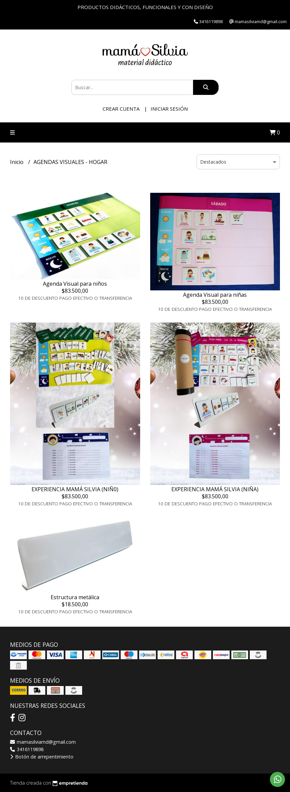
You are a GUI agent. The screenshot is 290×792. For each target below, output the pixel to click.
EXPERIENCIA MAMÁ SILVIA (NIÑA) (214, 489)
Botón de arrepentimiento (41, 756)
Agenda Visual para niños (75, 283)
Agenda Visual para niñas (215, 294)
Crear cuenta (121, 108)
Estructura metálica (75, 597)
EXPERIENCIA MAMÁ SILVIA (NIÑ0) (75, 489)
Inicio (17, 162)
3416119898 (27, 749)
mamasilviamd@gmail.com (43, 742)
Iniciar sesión (169, 108)
